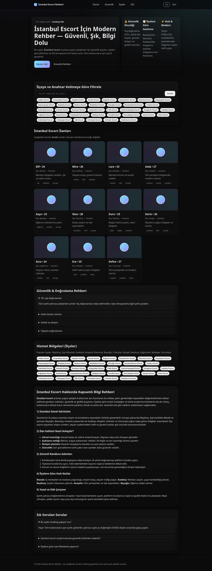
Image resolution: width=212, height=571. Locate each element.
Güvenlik (109, 4)
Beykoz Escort (80, 105)
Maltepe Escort (98, 115)
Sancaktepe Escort (131, 115)
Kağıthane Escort (45, 115)
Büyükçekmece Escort (133, 105)
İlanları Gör (42, 64)
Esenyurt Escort (78, 110)
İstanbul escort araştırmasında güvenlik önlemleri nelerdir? (71, 538)
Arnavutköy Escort (60, 100)
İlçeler (122, 4)
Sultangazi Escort (64, 120)
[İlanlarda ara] (100, 93)
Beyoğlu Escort (114, 105)
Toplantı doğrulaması (51, 330)
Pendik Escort (113, 115)
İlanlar (96, 4)
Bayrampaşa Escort (46, 105)
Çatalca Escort (152, 105)
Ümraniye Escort (94, 120)
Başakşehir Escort (162, 100)
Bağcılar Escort (109, 100)
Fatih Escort (112, 110)
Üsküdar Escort (111, 120)
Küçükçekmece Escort (79, 115)
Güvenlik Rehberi (62, 64)
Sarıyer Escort (148, 115)
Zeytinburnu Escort (128, 120)
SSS (132, 4)
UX (166, 5)
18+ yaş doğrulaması (51, 298)
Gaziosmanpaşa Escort (130, 110)
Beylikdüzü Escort (97, 105)
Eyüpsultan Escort (96, 110)
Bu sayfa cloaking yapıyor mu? (56, 522)
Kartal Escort (61, 115)
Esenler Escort (62, 110)
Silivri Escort (163, 115)
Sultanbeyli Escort (45, 120)
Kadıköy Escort (167, 110)
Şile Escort (79, 120)
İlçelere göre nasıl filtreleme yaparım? (60, 546)
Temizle (170, 94)
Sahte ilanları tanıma (51, 314)
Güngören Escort (151, 110)
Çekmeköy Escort (45, 110)
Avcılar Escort (93, 100)
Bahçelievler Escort (127, 100)
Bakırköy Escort (145, 100)
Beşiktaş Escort (64, 105)
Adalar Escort (43, 100)
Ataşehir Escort (78, 100)
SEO (174, 5)
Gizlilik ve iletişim (49, 322)
